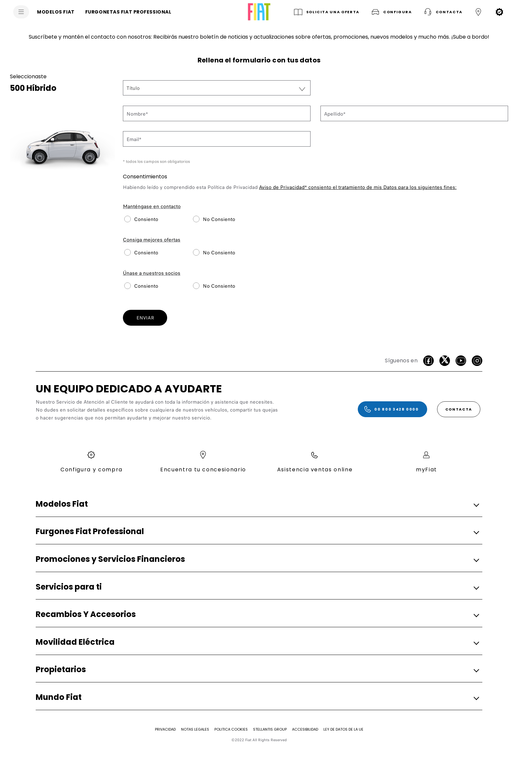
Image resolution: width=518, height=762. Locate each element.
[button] (391, 12)
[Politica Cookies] (231, 729)
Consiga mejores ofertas (151, 239)
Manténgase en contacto (152, 206)
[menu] (21, 12)
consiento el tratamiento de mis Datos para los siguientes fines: (358, 187)
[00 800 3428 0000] (392, 409)
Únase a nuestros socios (151, 273)
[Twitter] (444, 360)
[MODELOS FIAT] (56, 12)
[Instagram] (477, 360)
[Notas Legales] (195, 729)
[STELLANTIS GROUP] (270, 729)
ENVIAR (145, 317)
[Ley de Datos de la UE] (343, 729)
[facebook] (428, 360)
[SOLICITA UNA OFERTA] (326, 12)
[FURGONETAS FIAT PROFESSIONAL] (128, 12)
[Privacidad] (165, 729)
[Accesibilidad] (305, 729)
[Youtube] (461, 360)
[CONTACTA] (458, 409)
